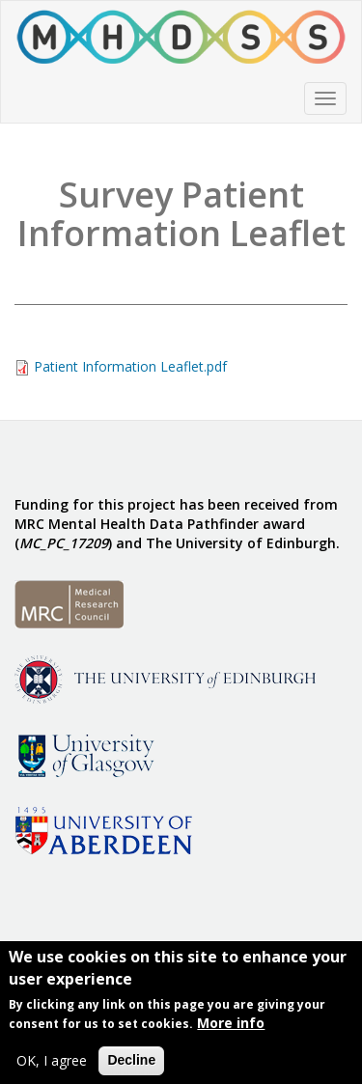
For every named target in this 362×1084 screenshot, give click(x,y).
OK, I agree (51, 1062)
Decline (131, 1062)
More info (231, 1024)
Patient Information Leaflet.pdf (130, 366)
